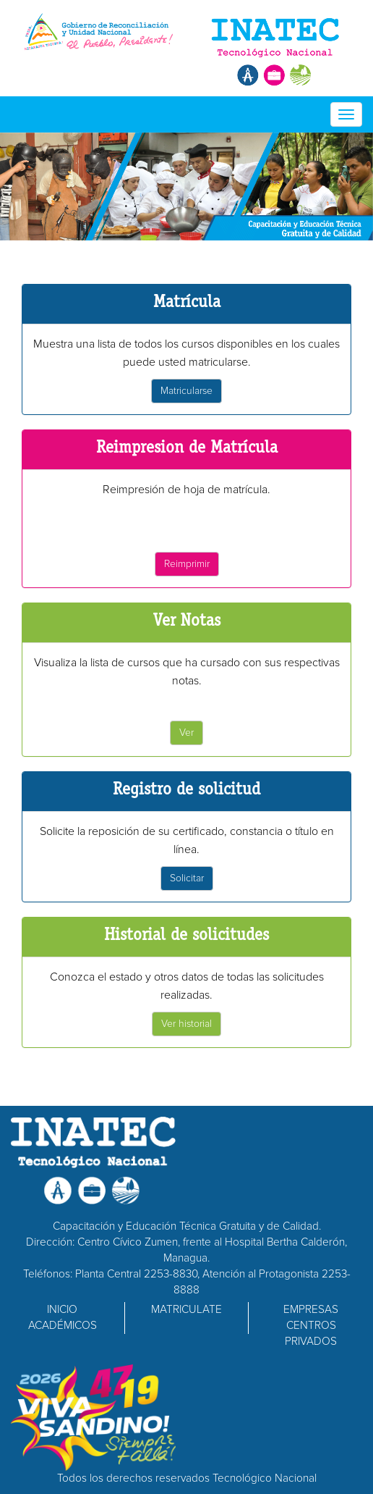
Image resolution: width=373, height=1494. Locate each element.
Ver (186, 732)
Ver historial (186, 1023)
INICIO (62, 1310)
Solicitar (187, 878)
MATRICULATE (186, 1310)
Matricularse (186, 391)
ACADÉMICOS (62, 1326)
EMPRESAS (310, 1310)
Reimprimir (187, 564)
